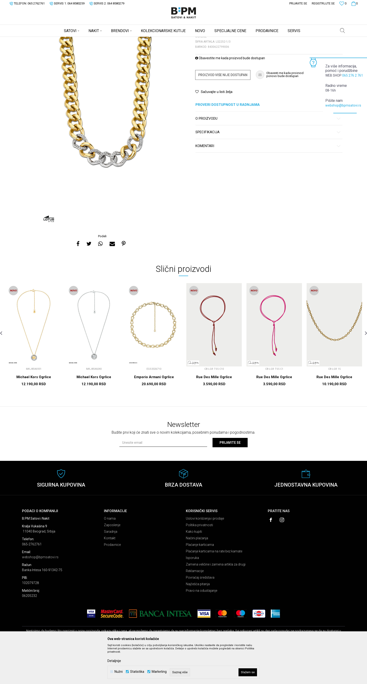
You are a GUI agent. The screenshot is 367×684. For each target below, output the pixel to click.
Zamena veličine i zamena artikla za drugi (216, 601)
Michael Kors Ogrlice (33, 414)
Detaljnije (114, 661)
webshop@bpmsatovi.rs (343, 105)
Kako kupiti (194, 568)
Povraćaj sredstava (200, 614)
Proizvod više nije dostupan (222, 112)
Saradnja (110, 568)
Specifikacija (268, 169)
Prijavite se (230, 479)
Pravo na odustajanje (201, 627)
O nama (110, 555)
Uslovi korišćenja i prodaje (205, 555)
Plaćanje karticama (200, 581)
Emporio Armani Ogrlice (154, 414)
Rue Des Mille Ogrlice (214, 414)
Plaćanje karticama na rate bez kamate (214, 588)
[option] (103, 158)
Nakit (68, 39)
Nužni (118, 671)
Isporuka (192, 594)
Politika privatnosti (199, 562)
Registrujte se (323, 3)
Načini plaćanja (197, 575)
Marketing (159, 671)
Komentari (268, 183)
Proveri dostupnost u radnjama (268, 142)
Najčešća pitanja (198, 621)
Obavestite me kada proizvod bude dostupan (230, 95)
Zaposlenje (112, 562)
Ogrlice (79, 39)
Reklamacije (195, 608)
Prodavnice (112, 581)
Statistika (137, 671)
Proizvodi (55, 39)
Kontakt (109, 575)
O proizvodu (268, 155)
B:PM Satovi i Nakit (34, 39)
